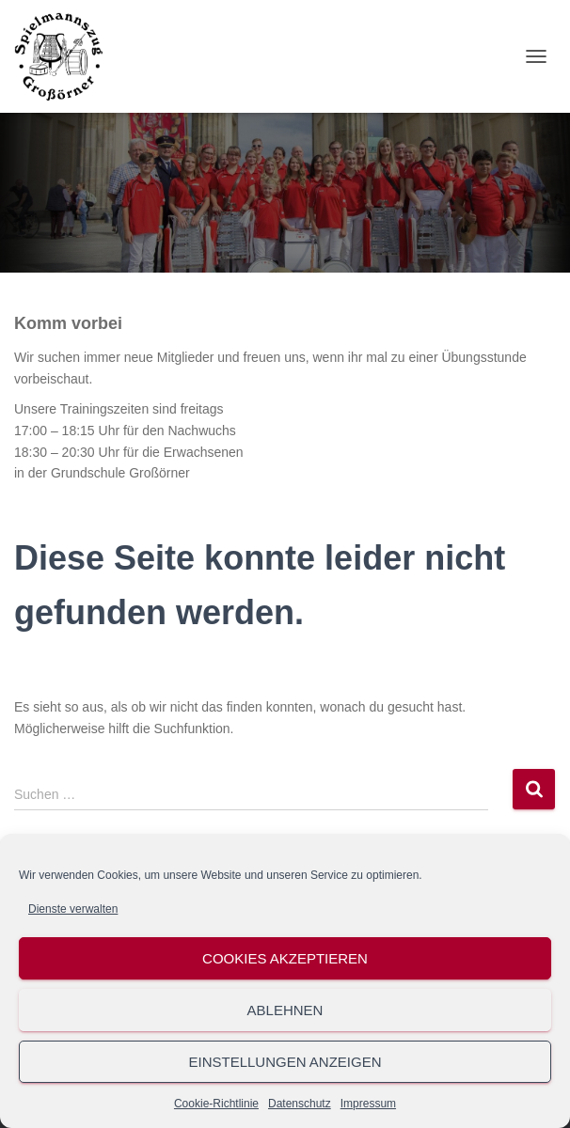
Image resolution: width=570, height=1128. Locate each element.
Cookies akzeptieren (285, 958)
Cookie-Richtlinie (216, 1103)
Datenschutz (299, 1103)
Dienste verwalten (73, 909)
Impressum (368, 1103)
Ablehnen (285, 1010)
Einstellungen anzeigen (284, 1062)
